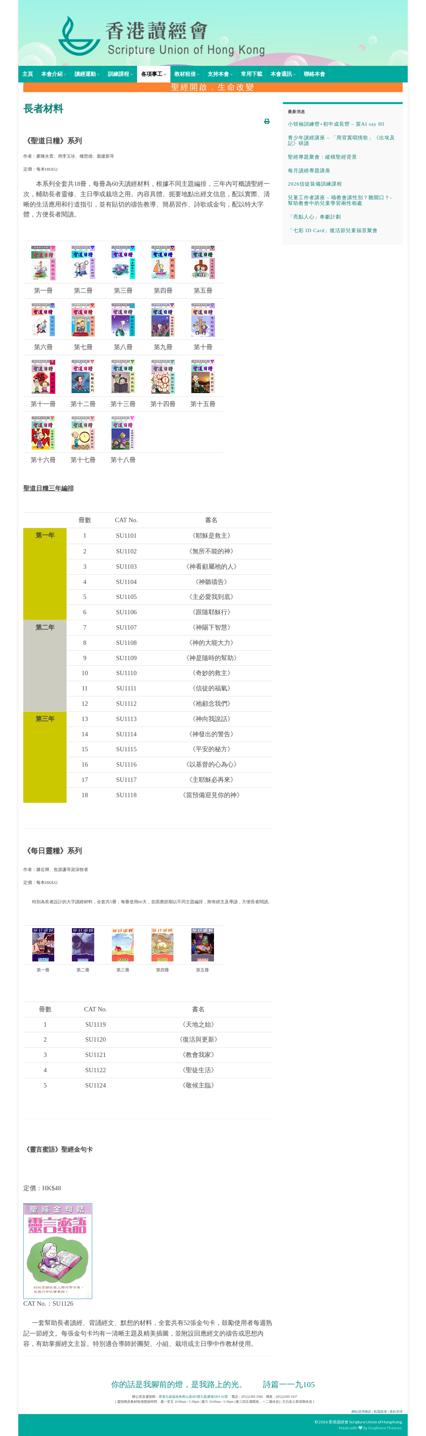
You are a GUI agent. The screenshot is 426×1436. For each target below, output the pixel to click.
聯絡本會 (314, 74)
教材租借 (186, 74)
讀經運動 (87, 74)
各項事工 (153, 74)
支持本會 (220, 74)
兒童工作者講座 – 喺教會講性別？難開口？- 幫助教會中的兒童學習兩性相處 (340, 200)
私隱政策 (380, 1411)
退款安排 (396, 1411)
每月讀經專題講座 (309, 170)
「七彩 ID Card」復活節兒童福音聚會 (333, 230)
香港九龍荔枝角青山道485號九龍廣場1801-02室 (193, 1396)
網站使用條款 (361, 1411)
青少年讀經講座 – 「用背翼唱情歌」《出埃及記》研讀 (341, 140)
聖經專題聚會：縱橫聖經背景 (322, 157)
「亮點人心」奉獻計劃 (314, 216)
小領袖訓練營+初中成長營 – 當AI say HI (336, 124)
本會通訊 (283, 74)
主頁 (27, 74)
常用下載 (251, 74)
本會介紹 (53, 74)
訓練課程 (120, 74)
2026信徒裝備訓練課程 (315, 184)
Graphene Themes (385, 1427)
